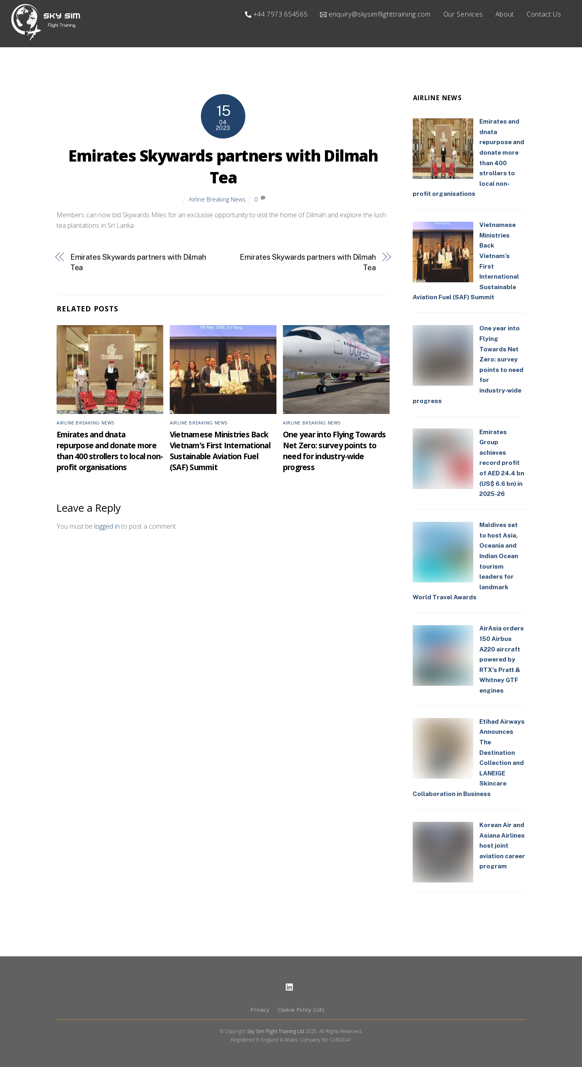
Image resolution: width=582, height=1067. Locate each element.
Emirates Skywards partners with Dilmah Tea (222, 166)
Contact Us (544, 14)
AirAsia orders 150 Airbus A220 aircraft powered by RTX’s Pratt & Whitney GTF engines (501, 659)
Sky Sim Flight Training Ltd (275, 1031)
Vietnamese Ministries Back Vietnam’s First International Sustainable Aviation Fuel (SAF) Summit (220, 451)
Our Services (463, 14)
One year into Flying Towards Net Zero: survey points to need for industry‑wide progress (334, 451)
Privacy (260, 1010)
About (505, 14)
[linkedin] (290, 986)
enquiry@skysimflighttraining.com (375, 14)
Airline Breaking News (217, 199)
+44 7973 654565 (276, 14)
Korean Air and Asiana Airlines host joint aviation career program (502, 846)
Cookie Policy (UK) (301, 1010)
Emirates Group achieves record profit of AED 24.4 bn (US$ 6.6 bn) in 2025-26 (501, 463)
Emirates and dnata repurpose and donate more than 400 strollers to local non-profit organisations (110, 451)
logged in (107, 526)
